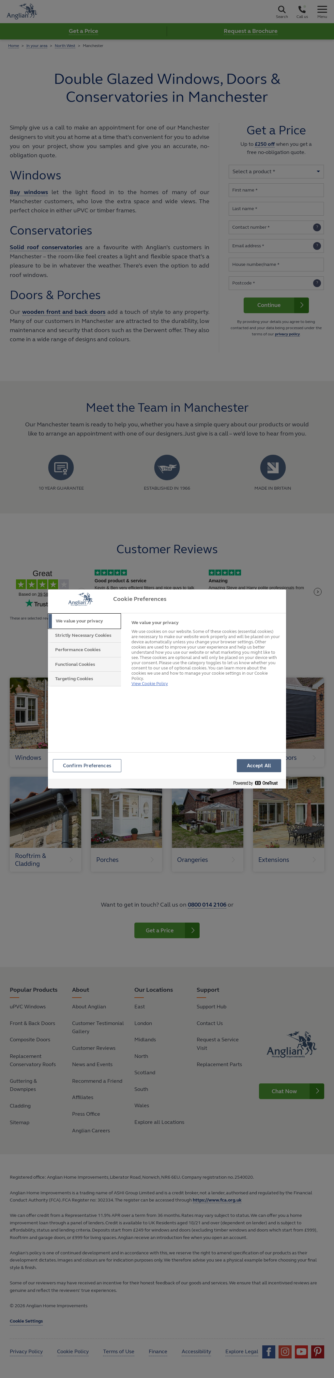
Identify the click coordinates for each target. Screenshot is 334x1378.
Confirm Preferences (87, 766)
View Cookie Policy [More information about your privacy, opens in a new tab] (149, 675)
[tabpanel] (206, 652)
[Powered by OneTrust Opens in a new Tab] (258, 784)
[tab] (84, 621)
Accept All (259, 766)
